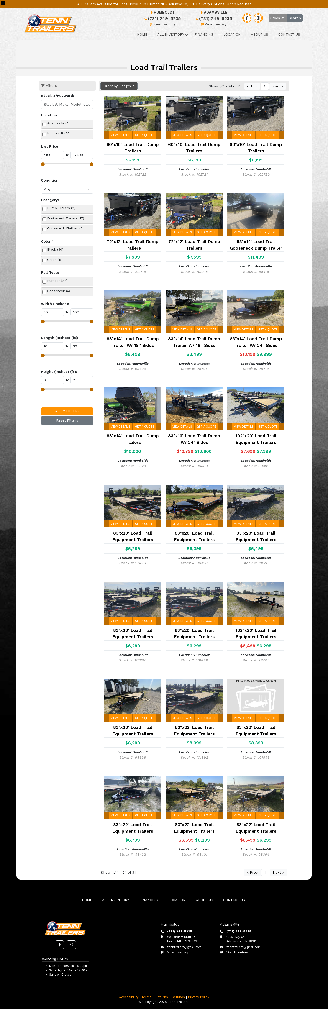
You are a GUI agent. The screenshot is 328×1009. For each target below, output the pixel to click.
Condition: (50, 180)
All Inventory (170, 34)
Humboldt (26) (59, 133)
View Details (120, 135)
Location (232, 34)
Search (295, 18)
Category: (50, 200)
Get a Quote (144, 135)
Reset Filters (67, 420)
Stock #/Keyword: (57, 95)
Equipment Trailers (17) (65, 218)
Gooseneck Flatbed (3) (65, 228)
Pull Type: (50, 272)
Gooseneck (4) (58, 291)
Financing (204, 34)
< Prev (252, 86)
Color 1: (47, 241)
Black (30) (55, 249)
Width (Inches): (55, 304)
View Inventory (162, 24)
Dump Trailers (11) (61, 208)
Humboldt (162, 12)
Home (142, 34)
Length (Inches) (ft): (59, 337)
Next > (277, 86)
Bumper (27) (57, 280)
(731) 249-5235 (162, 18)
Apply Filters (67, 411)
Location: (49, 115)
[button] (60, 944)
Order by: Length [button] (117, 86)
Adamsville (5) (58, 123)
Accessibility (128, 997)
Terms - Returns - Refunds (163, 997)
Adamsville (213, 12)
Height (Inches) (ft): (59, 371)
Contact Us (289, 34)
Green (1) (54, 259)
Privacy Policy (198, 997)
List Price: (50, 146)
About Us (259, 34)
